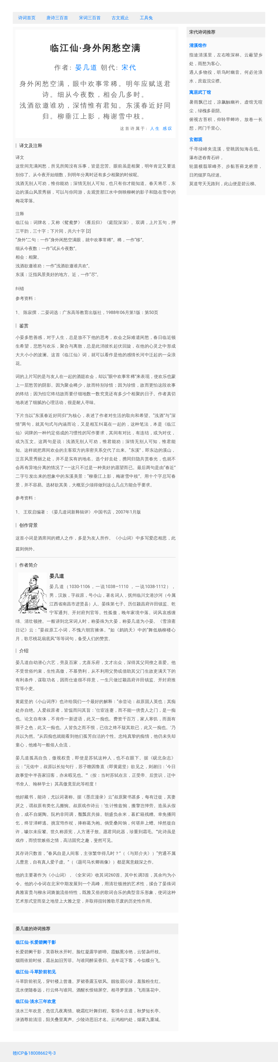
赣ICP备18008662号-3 (34, 1053)
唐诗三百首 (57, 17)
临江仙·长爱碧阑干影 (35, 942)
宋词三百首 (90, 17)
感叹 (168, 128)
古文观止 (120, 17)
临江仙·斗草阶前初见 (35, 971)
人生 (155, 128)
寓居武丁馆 (200, 92)
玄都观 (195, 139)
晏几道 (86, 67)
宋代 (129, 67)
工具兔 (146, 17)
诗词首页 (27, 17)
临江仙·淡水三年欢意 (35, 1001)
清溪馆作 (198, 45)
